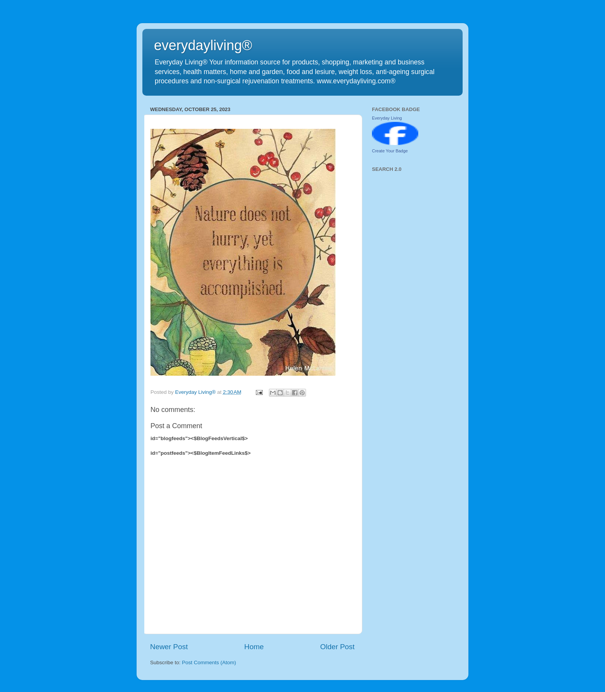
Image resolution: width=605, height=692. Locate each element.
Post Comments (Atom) (209, 662)
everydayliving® (203, 45)
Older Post (337, 647)
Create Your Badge (390, 151)
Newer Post (169, 647)
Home (254, 647)
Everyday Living (387, 118)
